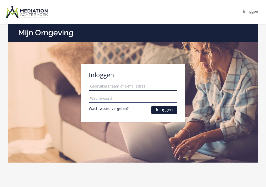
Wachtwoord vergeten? (109, 108)
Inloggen (164, 109)
